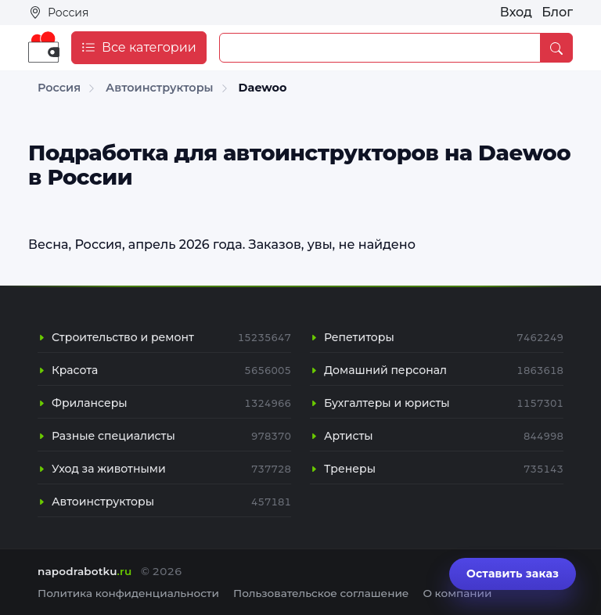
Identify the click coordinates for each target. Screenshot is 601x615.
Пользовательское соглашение (320, 593)
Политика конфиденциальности (128, 593)
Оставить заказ (512, 573)
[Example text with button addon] (380, 48)
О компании (457, 593)
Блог (557, 12)
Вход (516, 12)
